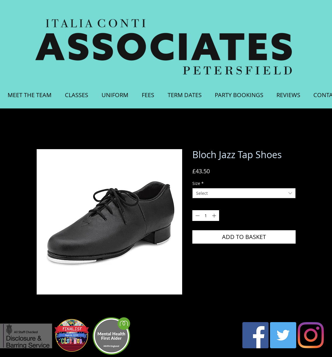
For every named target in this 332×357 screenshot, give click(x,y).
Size (198, 183)
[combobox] (244, 193)
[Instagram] (311, 335)
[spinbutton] (205, 215)
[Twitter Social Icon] (283, 335)
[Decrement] (196, 215)
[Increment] (214, 215)
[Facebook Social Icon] (255, 335)
